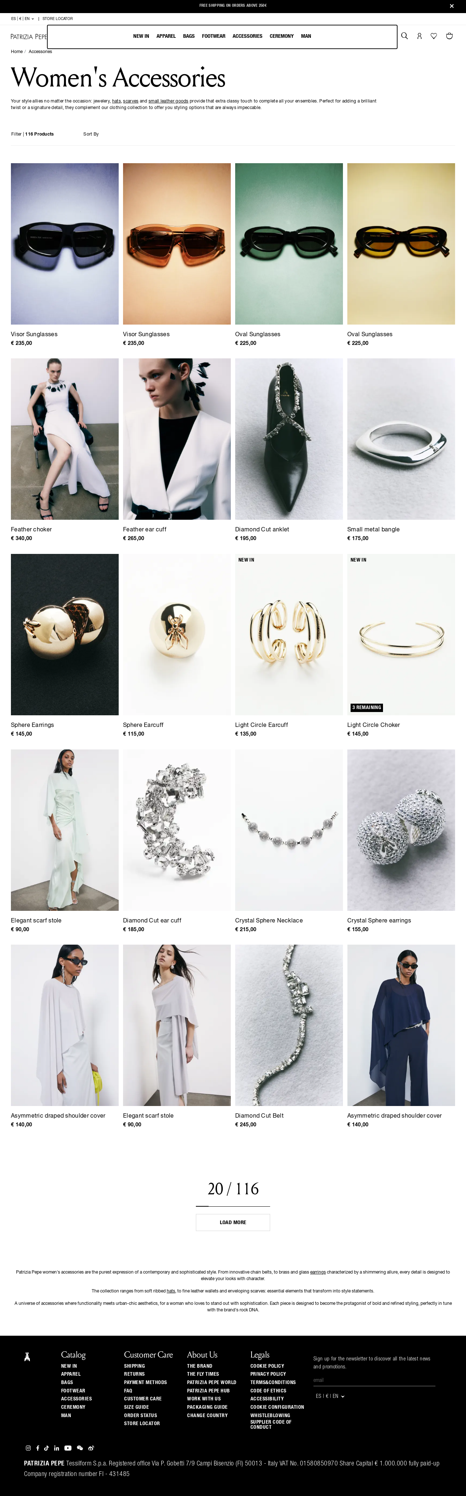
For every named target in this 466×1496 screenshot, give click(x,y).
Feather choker (31, 530)
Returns (134, 1374)
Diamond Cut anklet (262, 530)
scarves (130, 101)
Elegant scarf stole (36, 921)
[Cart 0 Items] (450, 36)
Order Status (140, 1415)
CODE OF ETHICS (268, 1391)
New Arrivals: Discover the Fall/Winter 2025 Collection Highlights (233, 7)
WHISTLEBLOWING (270, 1415)
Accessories (247, 36)
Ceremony (282, 36)
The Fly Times (203, 1374)
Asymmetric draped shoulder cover (58, 1116)
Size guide (136, 1407)
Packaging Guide (207, 1407)
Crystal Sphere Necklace (269, 921)
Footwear (213, 36)
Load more (233, 1222)
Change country (207, 1415)
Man (306, 36)
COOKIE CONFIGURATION (277, 1407)
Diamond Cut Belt (259, 1116)
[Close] (452, 6)
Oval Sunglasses (258, 335)
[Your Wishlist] (434, 37)
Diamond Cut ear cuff (152, 921)
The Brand (200, 1366)
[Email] (374, 1380)
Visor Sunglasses (34, 335)
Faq (128, 1391)
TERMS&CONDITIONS (273, 1382)
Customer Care (143, 1399)
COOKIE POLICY (267, 1366)
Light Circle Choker (373, 725)
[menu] (222, 37)
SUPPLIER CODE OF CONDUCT (271, 1425)
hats (116, 101)
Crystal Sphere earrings (379, 921)
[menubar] (222, 37)
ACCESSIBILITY (267, 1399)
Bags (189, 36)
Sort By (91, 134)
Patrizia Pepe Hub (208, 1391)
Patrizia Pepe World (212, 1382)
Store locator (142, 1423)
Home (17, 52)
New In (141, 36)
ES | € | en (23, 19)
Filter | (32, 134)
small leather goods (169, 101)
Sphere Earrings (32, 725)
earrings (318, 1272)
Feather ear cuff (144, 530)
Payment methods (145, 1382)
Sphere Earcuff (143, 725)
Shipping (134, 1366)
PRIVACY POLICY (268, 1374)
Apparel (166, 36)
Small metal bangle (373, 530)
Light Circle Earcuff (261, 725)
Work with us (204, 1399)
